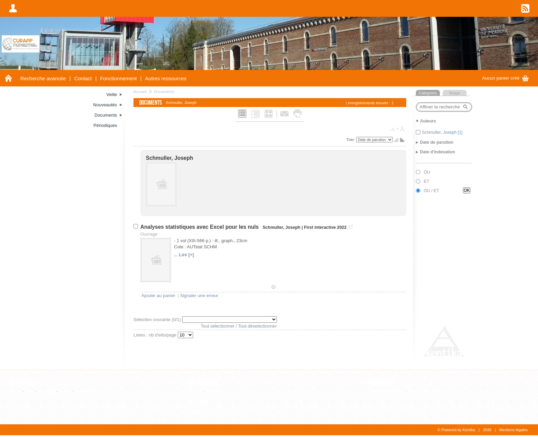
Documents (164, 91)
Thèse (65, 391)
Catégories (428, 93)
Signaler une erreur (199, 295)
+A (400, 129)
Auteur (194, 411)
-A (392, 129)
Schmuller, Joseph (169, 158)
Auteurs (198, 403)
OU (427, 172)
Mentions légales (513, 430)
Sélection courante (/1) (157, 319)
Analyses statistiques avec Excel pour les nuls (200, 227)
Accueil (140, 91)
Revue (212, 391)
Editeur (195, 391)
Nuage (454, 93)
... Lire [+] (184, 254)
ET (426, 181)
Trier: (351, 140)
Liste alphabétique (385, 391)
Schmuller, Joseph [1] (442, 132)
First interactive (320, 227)
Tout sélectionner (217, 326)
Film (29, 391)
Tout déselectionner (257, 326)
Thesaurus (381, 382)
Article (15, 391)
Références (203, 382)
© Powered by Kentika (456, 430)
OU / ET (431, 190)
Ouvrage (46, 391)
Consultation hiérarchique (433, 391)
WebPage (85, 391)
